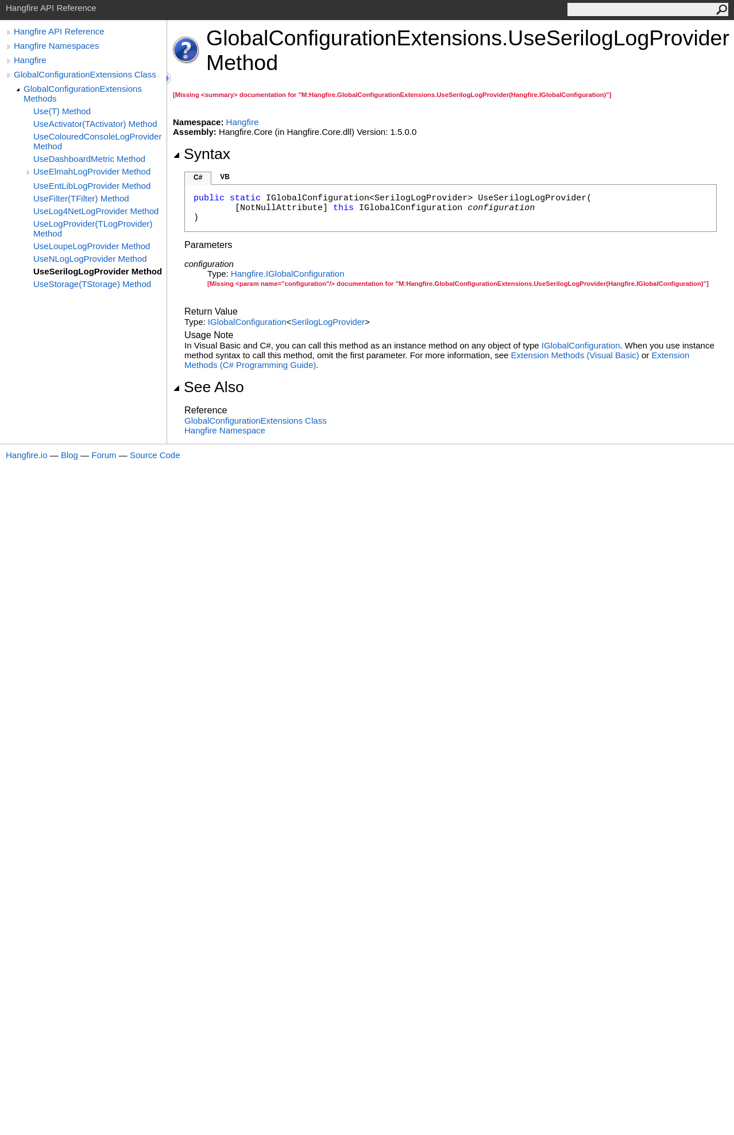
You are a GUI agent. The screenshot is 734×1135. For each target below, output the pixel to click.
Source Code (155, 455)
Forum (103, 455)
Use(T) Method (62, 111)
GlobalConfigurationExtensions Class (85, 74)
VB (225, 177)
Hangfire (30, 60)
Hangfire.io (27, 455)
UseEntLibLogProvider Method (91, 186)
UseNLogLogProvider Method (90, 259)
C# (198, 177)
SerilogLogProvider (328, 322)
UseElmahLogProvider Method (91, 171)
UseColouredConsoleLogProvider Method (97, 141)
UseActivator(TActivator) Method (95, 124)
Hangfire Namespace (224, 430)
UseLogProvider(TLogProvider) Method (93, 228)
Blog (69, 455)
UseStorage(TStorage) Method (92, 284)
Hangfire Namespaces (56, 46)
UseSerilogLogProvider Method (97, 271)
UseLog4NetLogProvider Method (96, 211)
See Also (208, 387)
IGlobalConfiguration (247, 322)
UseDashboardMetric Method (89, 159)
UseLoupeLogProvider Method (91, 246)
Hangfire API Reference (59, 31)
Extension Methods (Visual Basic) (575, 355)
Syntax (201, 153)
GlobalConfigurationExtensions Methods (83, 93)
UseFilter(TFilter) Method (81, 198)
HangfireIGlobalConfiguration (288, 273)
